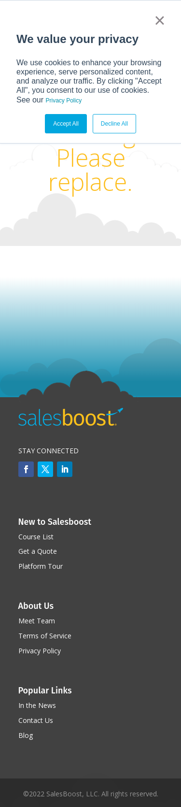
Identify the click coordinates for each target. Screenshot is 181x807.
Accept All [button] (66, 123)
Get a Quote (37, 551)
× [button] (159, 20)
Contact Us (35, 720)
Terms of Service (44, 635)
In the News (37, 705)
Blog (25, 735)
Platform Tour (40, 566)
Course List (36, 536)
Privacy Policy (63, 100)
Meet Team (36, 620)
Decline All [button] (114, 123)
